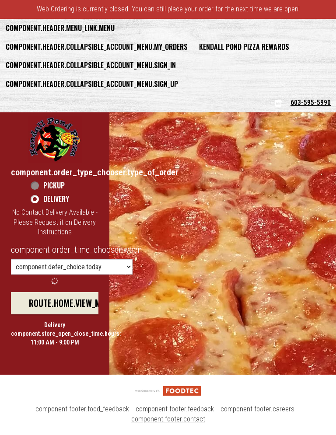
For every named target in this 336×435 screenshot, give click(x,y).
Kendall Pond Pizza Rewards (244, 47)
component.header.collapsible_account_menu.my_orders (97, 47)
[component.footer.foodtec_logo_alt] (168, 390)
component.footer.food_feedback (82, 409)
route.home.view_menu (72, 303)
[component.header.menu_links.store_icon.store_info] (278, 103)
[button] (55, 139)
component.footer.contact (168, 419)
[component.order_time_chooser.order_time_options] (72, 267)
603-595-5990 (310, 102)
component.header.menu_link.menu (60, 28)
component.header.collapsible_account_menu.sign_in (91, 65)
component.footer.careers (257, 409)
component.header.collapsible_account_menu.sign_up (92, 84)
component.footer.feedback (175, 409)
